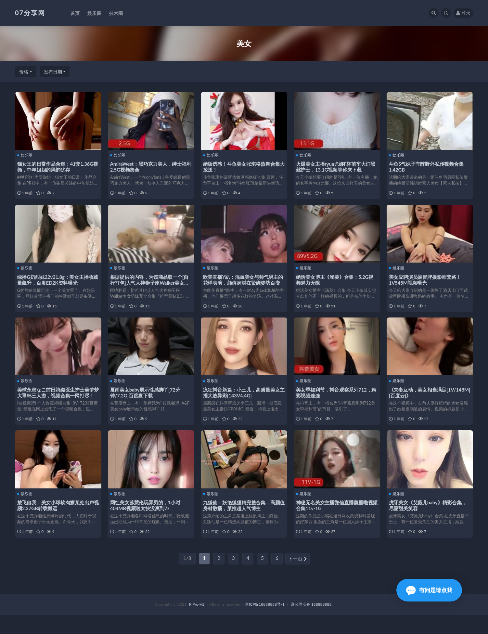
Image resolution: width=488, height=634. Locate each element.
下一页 (297, 578)
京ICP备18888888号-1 (265, 623)
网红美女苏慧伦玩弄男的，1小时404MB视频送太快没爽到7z (146, 520)
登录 (463, 13)
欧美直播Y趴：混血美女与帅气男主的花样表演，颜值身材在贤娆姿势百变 (242, 287)
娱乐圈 (25, 155)
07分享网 (30, 13)
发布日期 (53, 71)
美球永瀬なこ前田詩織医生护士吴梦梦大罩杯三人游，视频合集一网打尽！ (56, 405)
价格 (23, 71)
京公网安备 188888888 (311, 623)
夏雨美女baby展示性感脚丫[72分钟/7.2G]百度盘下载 (146, 402)
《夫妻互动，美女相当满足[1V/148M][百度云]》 (419, 402)
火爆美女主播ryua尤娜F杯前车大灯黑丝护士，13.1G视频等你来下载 (336, 166)
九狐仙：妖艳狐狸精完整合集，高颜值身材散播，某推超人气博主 (242, 520)
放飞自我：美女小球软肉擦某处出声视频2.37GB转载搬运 (56, 520)
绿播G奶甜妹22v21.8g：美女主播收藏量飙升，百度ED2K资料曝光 (56, 284)
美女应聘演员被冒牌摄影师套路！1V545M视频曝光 (426, 284)
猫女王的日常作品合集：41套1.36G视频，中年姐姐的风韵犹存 (56, 166)
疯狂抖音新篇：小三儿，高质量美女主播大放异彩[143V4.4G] (242, 402)
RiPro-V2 (196, 623)
